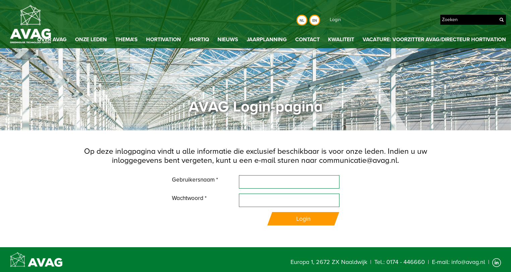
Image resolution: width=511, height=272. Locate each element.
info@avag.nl (468, 262)
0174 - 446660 (405, 262)
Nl (302, 20)
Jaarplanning (267, 39)
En (314, 20)
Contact (307, 39)
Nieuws (227, 39)
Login (335, 19)
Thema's (126, 39)
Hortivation (163, 39)
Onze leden (91, 39)
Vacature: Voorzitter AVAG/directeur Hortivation (434, 39)
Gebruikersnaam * (195, 179)
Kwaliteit (341, 39)
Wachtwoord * (189, 198)
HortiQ (199, 39)
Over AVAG (52, 39)
